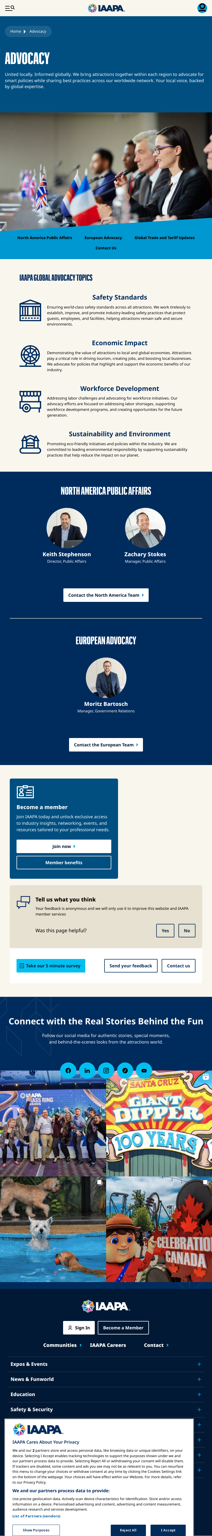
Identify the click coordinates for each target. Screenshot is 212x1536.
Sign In (82, 1328)
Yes (165, 931)
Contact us (178, 966)
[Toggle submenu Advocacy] (199, 1425)
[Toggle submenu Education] (199, 1394)
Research (22, 1440)
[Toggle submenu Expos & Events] (199, 1364)
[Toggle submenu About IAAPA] (199, 1455)
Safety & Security (32, 1409)
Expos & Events (29, 1364)
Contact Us (106, 248)
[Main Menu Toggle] (10, 8)
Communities (60, 1345)
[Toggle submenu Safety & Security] (199, 1409)
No (187, 931)
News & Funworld (32, 1379)
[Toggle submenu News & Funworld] (199, 1379)
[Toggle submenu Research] (199, 1440)
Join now (62, 846)
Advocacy (22, 1424)
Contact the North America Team (103, 595)
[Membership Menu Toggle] (202, 8)
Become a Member (123, 1328)
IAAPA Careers (108, 1345)
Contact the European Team (103, 745)
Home (15, 31)
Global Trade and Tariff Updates (165, 237)
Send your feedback (131, 966)
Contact (154, 1345)
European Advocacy (103, 237)
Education (23, 1394)
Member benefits (64, 863)
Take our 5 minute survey (53, 966)
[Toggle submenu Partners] (199, 1470)
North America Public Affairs (44, 237)
